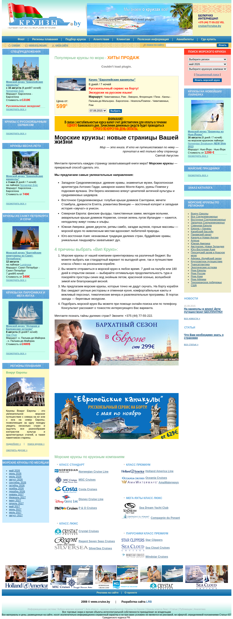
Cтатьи (173, 609)
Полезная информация (153, 39)
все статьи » (191, 344)
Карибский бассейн (202, 231)
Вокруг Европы (199, 213)
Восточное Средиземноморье (208, 219)
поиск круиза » (36, 443)
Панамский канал (201, 234)
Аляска (195, 240)
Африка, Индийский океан (206, 258)
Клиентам (123, 39)
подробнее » (13, 443)
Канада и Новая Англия (205, 237)
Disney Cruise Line (91, 499)
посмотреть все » (16, 109)
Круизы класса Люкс (157, 609)
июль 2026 (15, 476)
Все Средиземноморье (204, 216)
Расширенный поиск (207, 74)
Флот (21, 39)
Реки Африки (198, 279)
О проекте (130, 592)
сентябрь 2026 (17, 482)
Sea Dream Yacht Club (153, 507)
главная (16, 45)
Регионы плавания (45, 39)
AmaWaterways (169, 482)
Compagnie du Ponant (165, 517)
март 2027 (15, 500)
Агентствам (101, 39)
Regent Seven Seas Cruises (97, 541)
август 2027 (16, 515)
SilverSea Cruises (100, 548)
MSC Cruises (87, 479)
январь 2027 (16, 494)
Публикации (185, 609)
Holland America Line (160, 471)
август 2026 (16, 479)
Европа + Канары (201, 228)
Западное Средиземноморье (208, 222)
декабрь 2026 (17, 491)
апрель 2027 (16, 503)
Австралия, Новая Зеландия (207, 246)
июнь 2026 (15, 473)
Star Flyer (11, 335)
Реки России (198, 273)
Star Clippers (154, 540)
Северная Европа (201, 225)
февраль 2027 (17, 497)
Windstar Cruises (144, 556)
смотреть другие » (17, 450)
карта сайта (61, 45)
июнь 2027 (15, 509)
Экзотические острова (204, 267)
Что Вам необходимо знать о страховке (204, 336)
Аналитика (199, 609)
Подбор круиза (75, 39)
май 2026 (14, 470)
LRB (149, 601)
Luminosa (25, 264)
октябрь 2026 (17, 485)
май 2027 (14, 506)
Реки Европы (198, 270)
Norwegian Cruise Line (82, 471)
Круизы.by (31, 16)
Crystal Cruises (89, 531)
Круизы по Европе (135, 609)
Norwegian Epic (15, 90)
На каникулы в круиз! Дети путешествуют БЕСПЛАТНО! (203, 310)
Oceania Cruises (156, 477)
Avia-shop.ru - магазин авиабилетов (104, 609)
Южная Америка (200, 243)
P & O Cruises (88, 508)
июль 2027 (15, 512)
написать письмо (38, 45)
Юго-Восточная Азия (203, 249)
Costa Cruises (88, 489)
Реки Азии (197, 276)
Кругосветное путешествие (206, 261)
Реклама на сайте (108, 592)
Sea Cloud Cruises (158, 547)
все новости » (192, 318)
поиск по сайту (155, 45)
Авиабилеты (185, 39)
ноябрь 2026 (16, 488)
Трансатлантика (200, 264)
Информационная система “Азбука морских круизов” (56, 609)
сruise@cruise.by (209, 26)
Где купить (208, 39)
